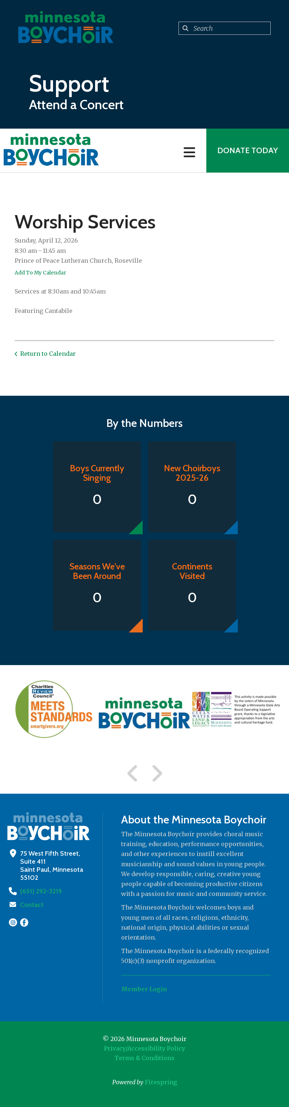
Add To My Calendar (40, 272)
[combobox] (225, 28)
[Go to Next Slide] (157, 774)
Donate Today (247, 150)
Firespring (161, 1082)
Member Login (144, 989)
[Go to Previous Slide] (133, 774)
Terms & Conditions (144, 1058)
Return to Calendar (48, 353)
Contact (32, 905)
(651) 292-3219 (41, 891)
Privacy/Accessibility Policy (144, 1048)
